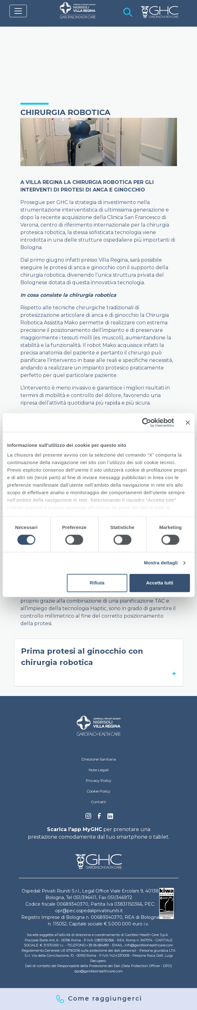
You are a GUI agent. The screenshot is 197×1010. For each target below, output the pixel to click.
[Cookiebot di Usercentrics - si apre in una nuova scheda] (146, 422)
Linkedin (110, 818)
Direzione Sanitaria (98, 759)
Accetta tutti (159, 582)
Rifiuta (97, 582)
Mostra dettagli (161, 563)
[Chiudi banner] (187, 422)
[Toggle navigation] (18, 11)
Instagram (88, 817)
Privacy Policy (98, 780)
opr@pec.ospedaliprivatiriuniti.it (89, 910)
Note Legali (99, 769)
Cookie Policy (98, 791)
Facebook (99, 817)
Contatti (98, 801)
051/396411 (84, 897)
